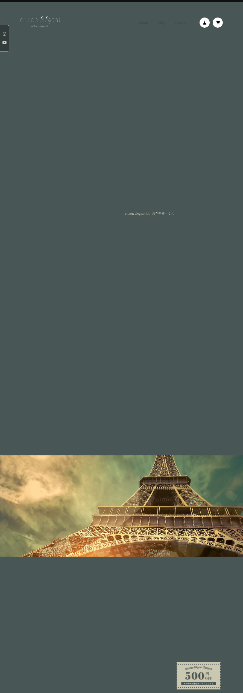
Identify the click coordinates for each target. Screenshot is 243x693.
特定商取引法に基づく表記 (58, 579)
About (143, 22)
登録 (121, 548)
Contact (180, 22)
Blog (161, 22)
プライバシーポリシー (30, 579)
